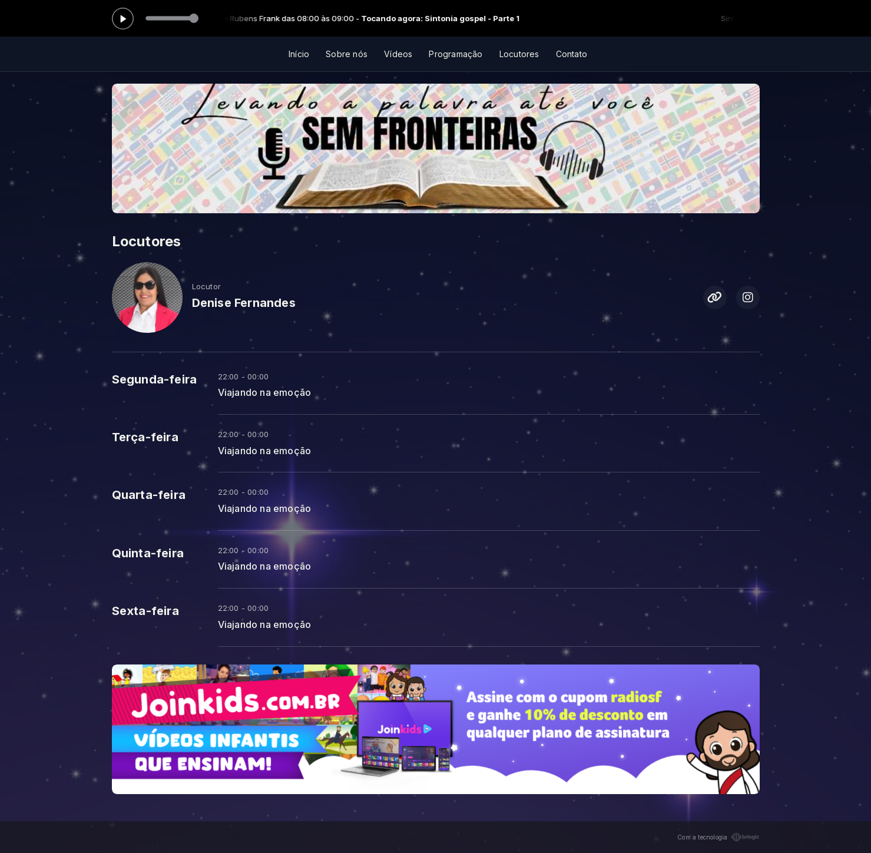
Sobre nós (346, 54)
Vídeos (398, 54)
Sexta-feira (145, 611)
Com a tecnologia (718, 837)
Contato (571, 54)
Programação (455, 54)
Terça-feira (145, 437)
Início (299, 54)
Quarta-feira (149, 495)
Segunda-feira (154, 379)
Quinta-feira (148, 553)
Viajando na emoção (265, 392)
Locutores (519, 54)
